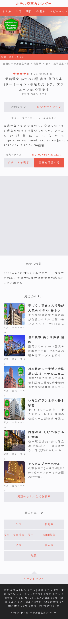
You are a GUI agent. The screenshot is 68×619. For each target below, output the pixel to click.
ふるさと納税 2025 (46, 598)
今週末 (41, 11)
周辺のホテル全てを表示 (34, 496)
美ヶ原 (49, 545)
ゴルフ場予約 (34, 602)
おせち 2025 (23, 598)
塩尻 (34, 555)
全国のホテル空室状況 (16, 63)
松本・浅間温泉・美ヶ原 (19, 534)
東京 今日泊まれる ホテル (19, 590)
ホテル (6, 11)
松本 (19, 545)
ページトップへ (34, 578)
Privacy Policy (49, 606)
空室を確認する (49, 162)
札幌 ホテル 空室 (48, 590)
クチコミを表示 (18, 162)
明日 (29, 11)
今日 (19, 11)
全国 (19, 524)
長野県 (38, 63)
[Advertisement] (34, 216)
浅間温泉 (49, 534)
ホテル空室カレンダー (34, 3)
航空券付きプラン (49, 107)
